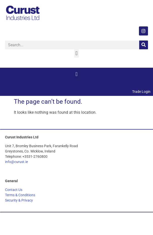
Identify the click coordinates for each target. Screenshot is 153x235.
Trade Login (141, 92)
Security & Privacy (19, 200)
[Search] (143, 45)
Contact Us (13, 190)
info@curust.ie (16, 162)
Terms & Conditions (20, 195)
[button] (76, 53)
